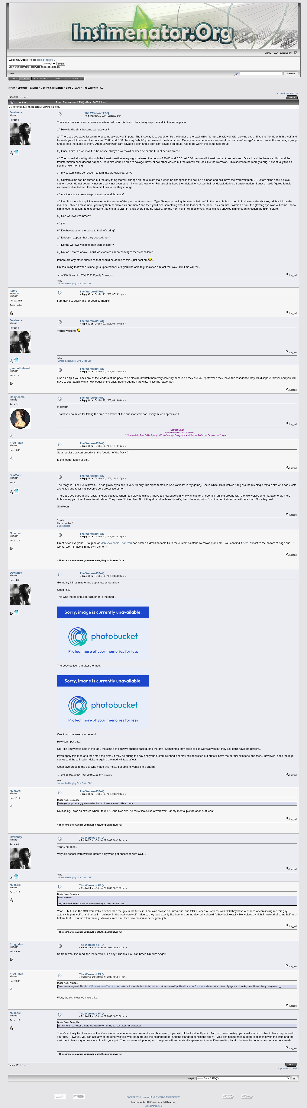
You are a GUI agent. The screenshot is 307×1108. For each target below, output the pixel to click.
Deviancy (16, 112)
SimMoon (16, 475)
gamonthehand (20, 368)
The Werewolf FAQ (93, 87)
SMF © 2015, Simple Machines (166, 1097)
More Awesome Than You (116, 543)
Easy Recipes (63, 526)
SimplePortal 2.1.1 (153, 1106)
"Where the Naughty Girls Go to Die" (74, 283)
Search (45, 79)
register (50, 59)
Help (35, 79)
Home (15, 79)
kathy (13, 290)
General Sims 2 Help (52, 87)
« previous (283, 93)
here (245, 543)
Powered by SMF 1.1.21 (137, 1097)
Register (77, 79)
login (40, 59)
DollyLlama (17, 397)
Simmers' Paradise (28, 87)
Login (67, 79)
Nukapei (15, 533)
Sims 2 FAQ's (73, 87)
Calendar (56, 79)
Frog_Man (16, 442)
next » (294, 93)
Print (292, 97)
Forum (25, 79)
